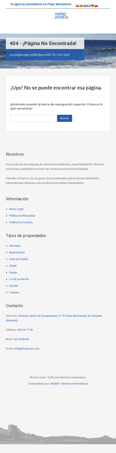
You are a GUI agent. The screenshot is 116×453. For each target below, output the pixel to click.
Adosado (15, 245)
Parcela (13, 285)
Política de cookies (21, 222)
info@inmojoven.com (27, 348)
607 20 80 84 (21, 339)
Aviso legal (16, 209)
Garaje (13, 272)
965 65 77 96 (25, 329)
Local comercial (19, 279)
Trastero (14, 292)
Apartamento (17, 252)
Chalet (13, 265)
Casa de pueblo (18, 259)
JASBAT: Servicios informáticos (69, 383)
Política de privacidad (22, 215)
